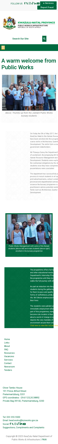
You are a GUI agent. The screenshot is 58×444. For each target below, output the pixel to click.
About (7, 346)
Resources (9, 353)
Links (6, 342)
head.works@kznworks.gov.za (23, 420)
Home (7, 339)
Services (8, 360)
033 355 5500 (13, 417)
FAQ (6, 349)
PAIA (44, 439)
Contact (7, 363)
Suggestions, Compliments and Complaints (23, 427)
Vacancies (9, 356)
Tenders (8, 370)
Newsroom (9, 366)
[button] (3, 48)
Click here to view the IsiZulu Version (40, 316)
